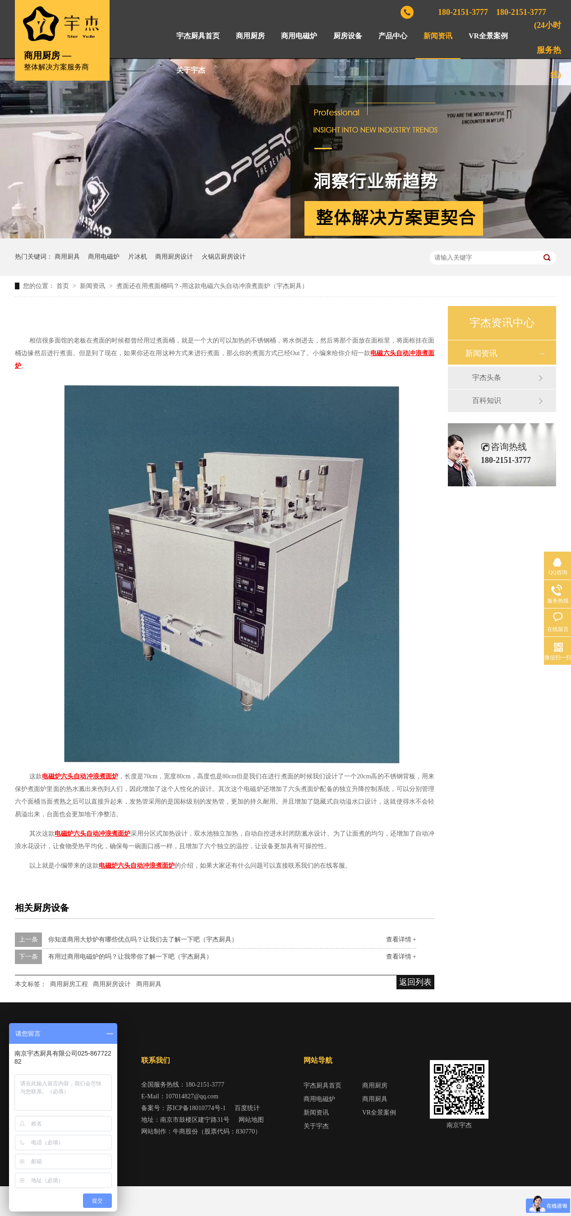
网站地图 (251, 1119)
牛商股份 (185, 1131)
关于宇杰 (190, 70)
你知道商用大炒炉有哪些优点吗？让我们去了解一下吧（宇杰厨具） (143, 939)
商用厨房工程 (69, 984)
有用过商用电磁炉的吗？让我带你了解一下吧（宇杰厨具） (130, 956)
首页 (63, 286)
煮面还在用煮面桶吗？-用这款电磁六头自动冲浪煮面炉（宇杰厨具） (212, 286)
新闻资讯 (438, 36)
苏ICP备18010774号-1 (196, 1108)
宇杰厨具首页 (198, 36)
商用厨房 (250, 36)
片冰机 (137, 256)
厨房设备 (347, 36)
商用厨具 (67, 256)
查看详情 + (401, 939)
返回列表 (415, 982)
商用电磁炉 (299, 36)
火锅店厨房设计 (224, 256)
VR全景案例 (488, 36)
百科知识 (486, 400)
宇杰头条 (486, 377)
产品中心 (392, 36)
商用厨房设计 (174, 256)
